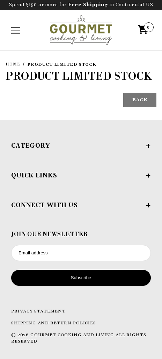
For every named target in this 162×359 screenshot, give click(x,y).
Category (81, 146)
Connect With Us (81, 205)
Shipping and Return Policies (53, 323)
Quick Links (81, 176)
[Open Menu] (16, 30)
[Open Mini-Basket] (144, 30)
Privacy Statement (38, 311)
